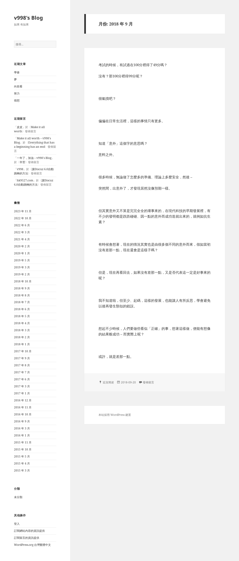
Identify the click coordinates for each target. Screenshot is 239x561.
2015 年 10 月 (23, 449)
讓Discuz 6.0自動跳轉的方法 (33, 182)
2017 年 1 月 (22, 393)
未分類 (18, 497)
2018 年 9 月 (22, 288)
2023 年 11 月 (23, 211)
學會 (17, 72)
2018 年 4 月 (22, 323)
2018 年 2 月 (22, 337)
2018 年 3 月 (22, 330)
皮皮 (19, 127)
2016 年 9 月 (22, 421)
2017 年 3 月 (22, 386)
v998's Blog (28, 17)
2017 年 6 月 (22, 379)
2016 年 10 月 (23, 414)
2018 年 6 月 (22, 309)
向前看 (18, 86)
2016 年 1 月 (22, 435)
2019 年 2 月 (22, 274)
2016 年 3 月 (22, 428)
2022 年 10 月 (23, 218)
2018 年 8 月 (22, 295)
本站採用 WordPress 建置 (114, 415)
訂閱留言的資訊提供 (26, 538)
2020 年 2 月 (22, 246)
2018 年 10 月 (23, 281)
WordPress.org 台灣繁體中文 (32, 545)
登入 (17, 524)
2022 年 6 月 (22, 225)
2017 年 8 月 (22, 365)
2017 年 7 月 (22, 372)
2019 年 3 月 (22, 267)
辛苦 (22, 162)
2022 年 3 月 (22, 232)
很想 (17, 100)
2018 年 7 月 (22, 302)
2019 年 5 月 (22, 260)
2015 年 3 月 (22, 470)
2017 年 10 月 (23, 351)
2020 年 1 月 (22, 253)
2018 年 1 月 (22, 344)
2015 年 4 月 (22, 463)
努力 (17, 93)
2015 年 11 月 (23, 442)
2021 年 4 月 (22, 239)
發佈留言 (148, 382)
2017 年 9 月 (22, 358)
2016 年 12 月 (23, 400)
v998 (20, 169)
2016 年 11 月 (23, 407)
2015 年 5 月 (22, 456)
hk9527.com (25, 180)
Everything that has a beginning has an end (34, 144)
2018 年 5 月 (22, 316)
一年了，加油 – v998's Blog (34, 158)
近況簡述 (108, 382)
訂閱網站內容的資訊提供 (29, 531)
